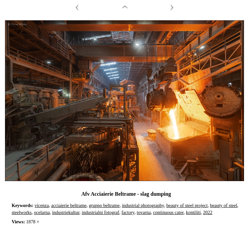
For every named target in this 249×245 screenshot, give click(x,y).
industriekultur (65, 212)
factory (127, 212)
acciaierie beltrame (68, 205)
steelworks (22, 212)
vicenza (42, 205)
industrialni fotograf (100, 212)
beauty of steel (223, 205)
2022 (207, 212)
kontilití (193, 212)
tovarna (144, 212)
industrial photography (143, 205)
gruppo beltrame (104, 205)
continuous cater (168, 212)
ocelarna (42, 212)
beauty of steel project (187, 205)
